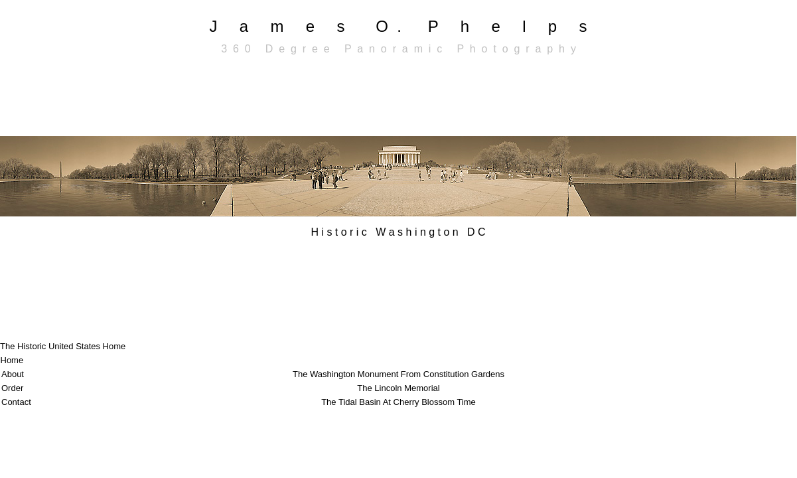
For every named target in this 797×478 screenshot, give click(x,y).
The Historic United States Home (62, 346)
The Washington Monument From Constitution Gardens (398, 374)
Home (12, 360)
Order (12, 388)
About (12, 374)
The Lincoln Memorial (398, 388)
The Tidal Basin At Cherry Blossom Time (398, 402)
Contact (16, 402)
